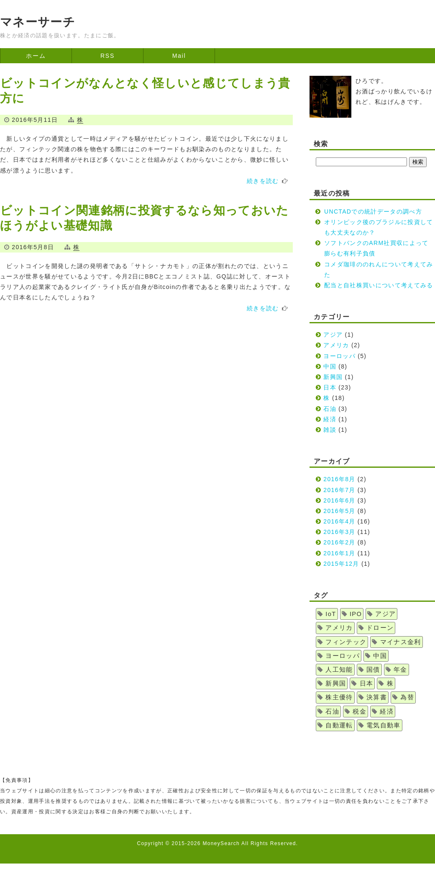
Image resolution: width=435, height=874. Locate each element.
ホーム (36, 55)
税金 (359, 711)
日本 (329, 387)
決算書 (376, 697)
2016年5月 (339, 511)
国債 (373, 669)
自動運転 (339, 725)
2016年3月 (339, 532)
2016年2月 (339, 542)
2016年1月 (339, 553)
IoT (330, 614)
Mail (179, 55)
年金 (400, 669)
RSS (107, 55)
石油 (329, 408)
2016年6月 (339, 500)
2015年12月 (341, 563)
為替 (407, 697)
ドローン (380, 627)
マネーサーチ (37, 21)
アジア (333, 334)
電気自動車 (383, 725)
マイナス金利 (400, 642)
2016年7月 (339, 490)
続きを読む (263, 181)
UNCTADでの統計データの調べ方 (373, 211)
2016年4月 (339, 521)
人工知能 (339, 669)
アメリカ (336, 345)
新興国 (333, 377)
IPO (356, 614)
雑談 (329, 429)
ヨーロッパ (339, 356)
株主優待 (339, 697)
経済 (329, 419)
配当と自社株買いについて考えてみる (378, 285)
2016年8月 (339, 479)
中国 (329, 366)
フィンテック (345, 642)
